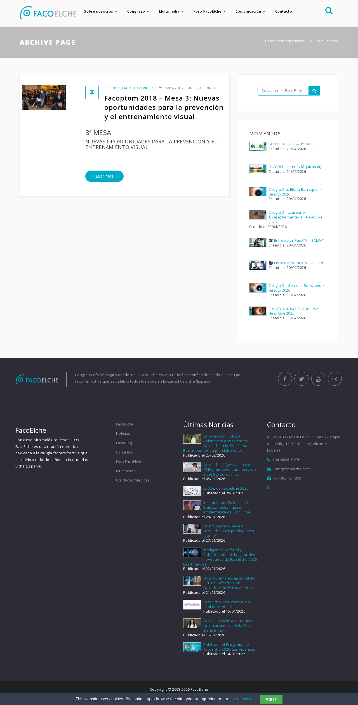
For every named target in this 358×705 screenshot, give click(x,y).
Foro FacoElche (208, 11)
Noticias (123, 433)
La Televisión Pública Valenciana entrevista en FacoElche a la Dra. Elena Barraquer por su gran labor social (215, 443)
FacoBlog (124, 442)
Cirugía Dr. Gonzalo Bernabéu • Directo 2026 (296, 288)
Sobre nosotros (98, 11)
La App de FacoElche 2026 (225, 488)
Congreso (136, 11)
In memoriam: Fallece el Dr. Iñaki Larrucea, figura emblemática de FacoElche (227, 507)
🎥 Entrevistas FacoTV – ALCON (295, 262)
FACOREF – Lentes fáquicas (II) (294, 166)
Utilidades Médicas (133, 480)
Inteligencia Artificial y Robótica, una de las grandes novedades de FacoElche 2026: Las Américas (220, 557)
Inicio (299, 40)
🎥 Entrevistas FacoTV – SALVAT (296, 240)
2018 (116, 88)
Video (148, 88)
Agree (271, 699)
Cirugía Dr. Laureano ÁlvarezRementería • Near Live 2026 (295, 217)
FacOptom (131, 88)
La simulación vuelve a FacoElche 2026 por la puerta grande (228, 530)
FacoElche (125, 424)
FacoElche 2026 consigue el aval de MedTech (227, 604)
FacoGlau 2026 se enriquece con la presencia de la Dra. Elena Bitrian (228, 625)
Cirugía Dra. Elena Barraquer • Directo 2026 (295, 192)
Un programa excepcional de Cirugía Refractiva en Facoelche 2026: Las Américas (229, 583)
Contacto (283, 11)
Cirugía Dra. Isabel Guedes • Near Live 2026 (293, 311)
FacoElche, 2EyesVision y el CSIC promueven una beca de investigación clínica (229, 469)
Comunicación (248, 11)
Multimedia (169, 11)
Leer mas (104, 176)
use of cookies (242, 699)
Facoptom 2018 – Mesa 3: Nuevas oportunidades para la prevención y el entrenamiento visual (164, 107)
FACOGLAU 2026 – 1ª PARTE (292, 143)
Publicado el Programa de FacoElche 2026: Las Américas (229, 647)
